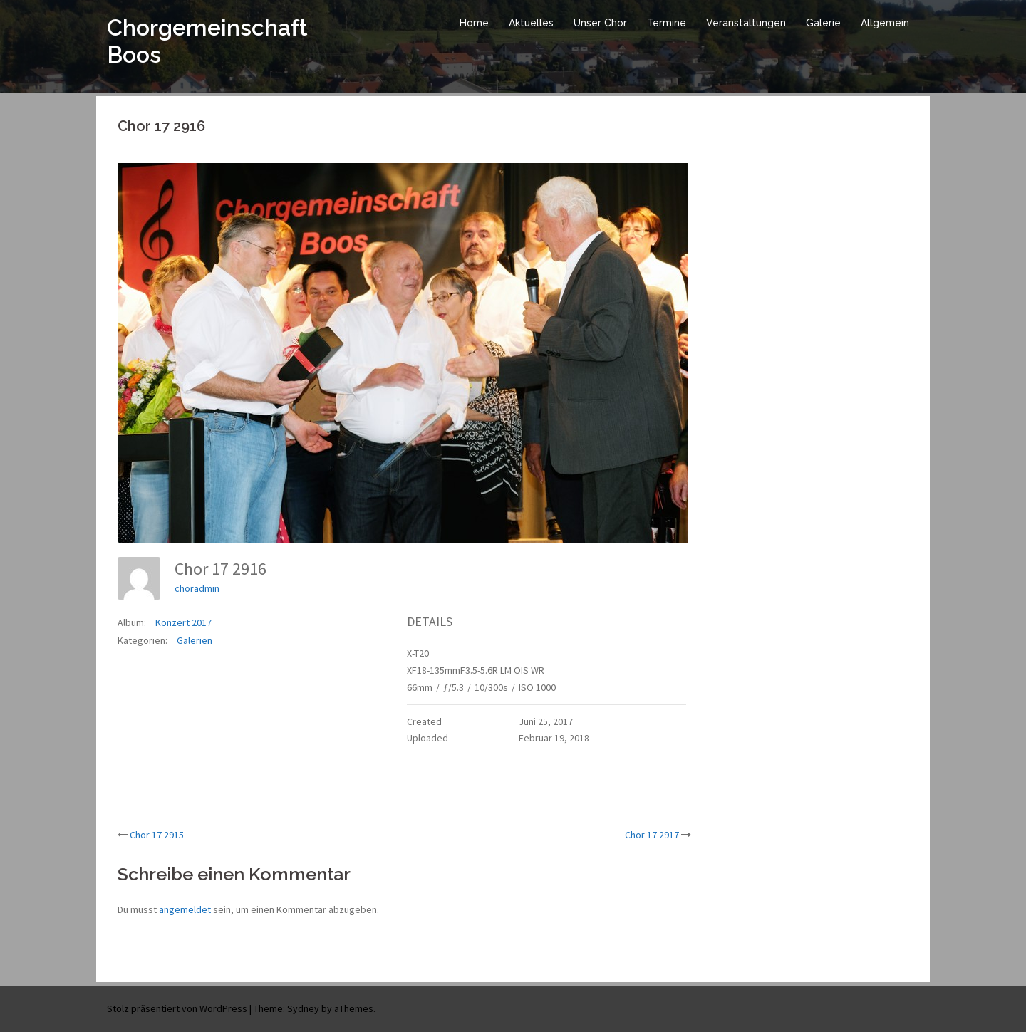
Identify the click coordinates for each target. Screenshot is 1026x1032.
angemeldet (185, 909)
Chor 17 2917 (652, 834)
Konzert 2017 (183, 622)
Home (474, 22)
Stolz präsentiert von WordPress (177, 1008)
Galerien (194, 640)
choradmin (197, 588)
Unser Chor (600, 22)
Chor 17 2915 (157, 834)
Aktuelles (531, 22)
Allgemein (885, 22)
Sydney (303, 1008)
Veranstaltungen (746, 22)
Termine (666, 22)
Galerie (823, 22)
